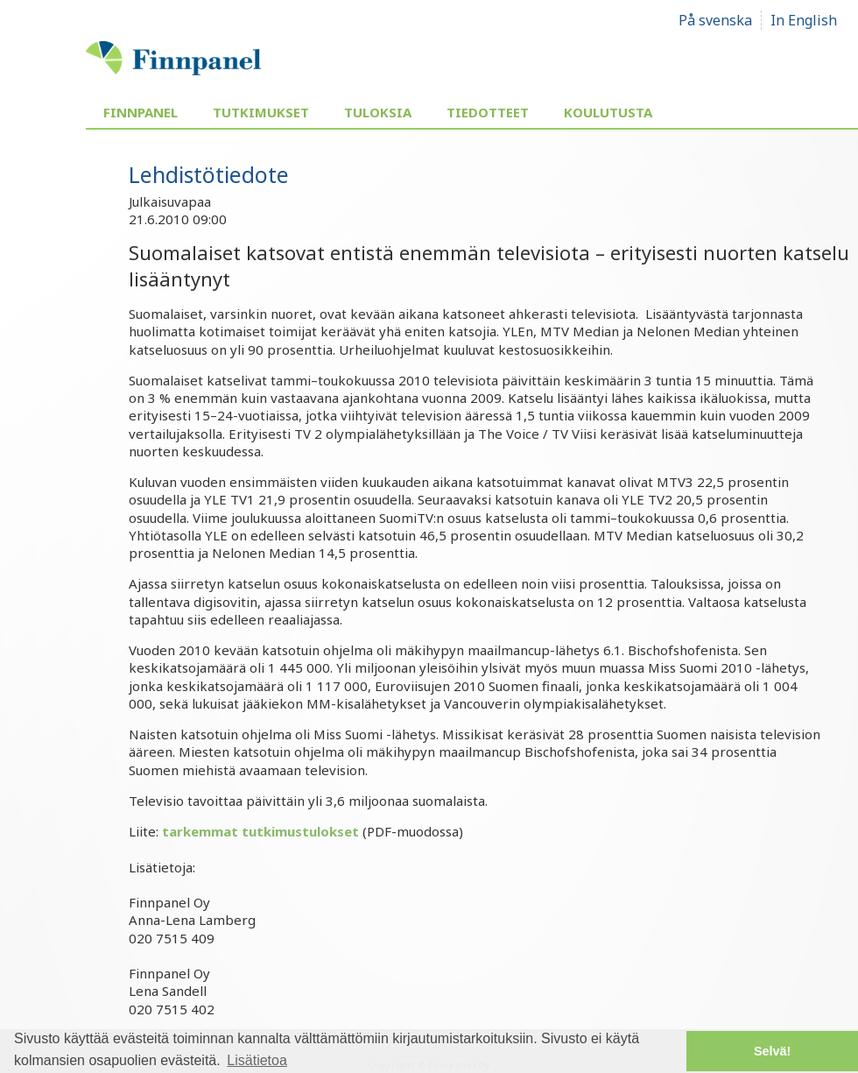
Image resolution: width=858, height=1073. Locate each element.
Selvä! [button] (772, 1051)
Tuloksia (377, 112)
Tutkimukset (261, 112)
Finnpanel (140, 112)
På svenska (715, 20)
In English (803, 20)
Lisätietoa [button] (257, 1060)
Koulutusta (608, 112)
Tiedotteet (488, 112)
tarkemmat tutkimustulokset (260, 831)
